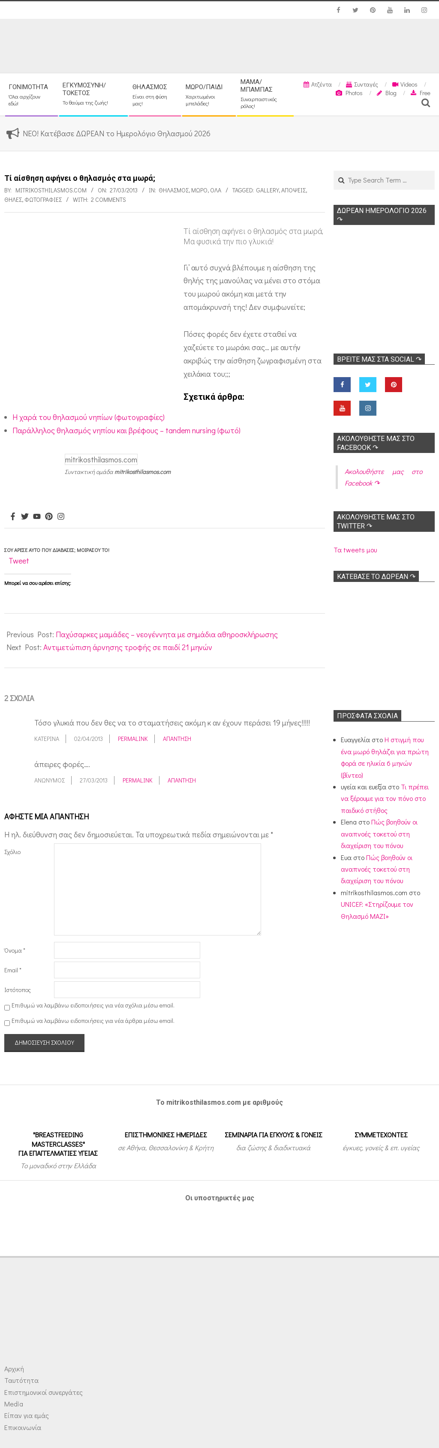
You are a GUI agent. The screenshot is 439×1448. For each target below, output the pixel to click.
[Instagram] (61, 517)
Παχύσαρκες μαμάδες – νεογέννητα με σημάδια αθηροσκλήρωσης (167, 634)
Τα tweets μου (355, 549)
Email (12, 970)
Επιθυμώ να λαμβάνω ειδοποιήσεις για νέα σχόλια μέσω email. (93, 1005)
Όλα (215, 190)
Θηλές (13, 199)
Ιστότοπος (17, 990)
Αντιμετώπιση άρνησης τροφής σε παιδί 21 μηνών (127, 647)
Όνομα (14, 950)
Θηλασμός (174, 190)
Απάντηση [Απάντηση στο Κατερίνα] (177, 738)
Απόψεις (293, 190)
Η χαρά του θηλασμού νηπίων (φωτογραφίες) (88, 417)
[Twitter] (25, 517)
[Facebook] (13, 517)
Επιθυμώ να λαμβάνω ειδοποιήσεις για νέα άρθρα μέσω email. (93, 1020)
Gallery (267, 190)
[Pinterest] (49, 517)
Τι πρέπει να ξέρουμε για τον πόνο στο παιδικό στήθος (385, 798)
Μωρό (199, 190)
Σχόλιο (12, 852)
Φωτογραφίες (43, 199)
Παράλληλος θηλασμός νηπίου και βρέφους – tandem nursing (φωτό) (126, 430)
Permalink (133, 738)
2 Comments (108, 199)
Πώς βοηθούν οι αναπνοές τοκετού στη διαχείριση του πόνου (379, 833)
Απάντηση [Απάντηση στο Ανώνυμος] (182, 780)
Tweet (19, 560)
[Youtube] (37, 517)
